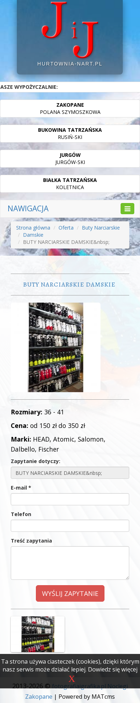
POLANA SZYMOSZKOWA (70, 108)
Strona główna (33, 227)
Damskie (33, 234)
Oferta (66, 227)
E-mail (21, 487)
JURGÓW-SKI (70, 158)
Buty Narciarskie (101, 227)
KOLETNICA (70, 184)
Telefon (21, 514)
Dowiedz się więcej (112, 669)
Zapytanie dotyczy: (35, 461)
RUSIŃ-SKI (70, 133)
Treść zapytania (31, 540)
